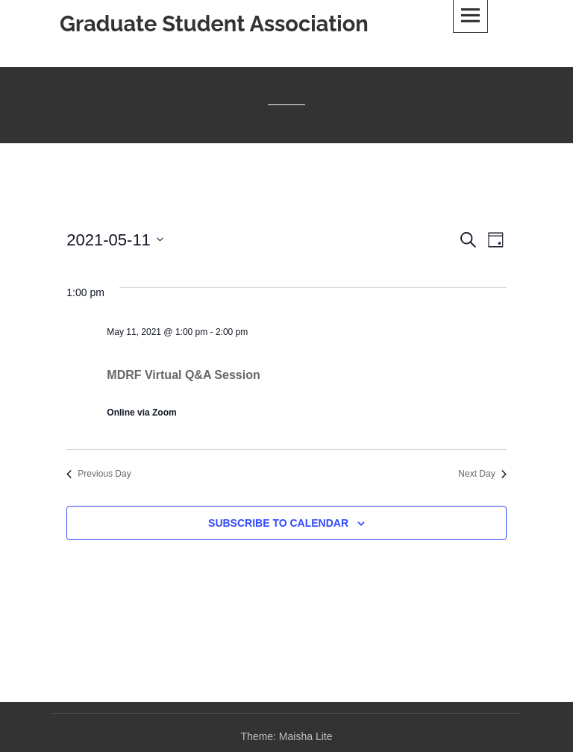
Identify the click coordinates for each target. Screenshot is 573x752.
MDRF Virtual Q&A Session (183, 375)
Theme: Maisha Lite (287, 736)
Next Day (482, 474)
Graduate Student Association (214, 24)
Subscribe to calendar (278, 523)
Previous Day (98, 474)
